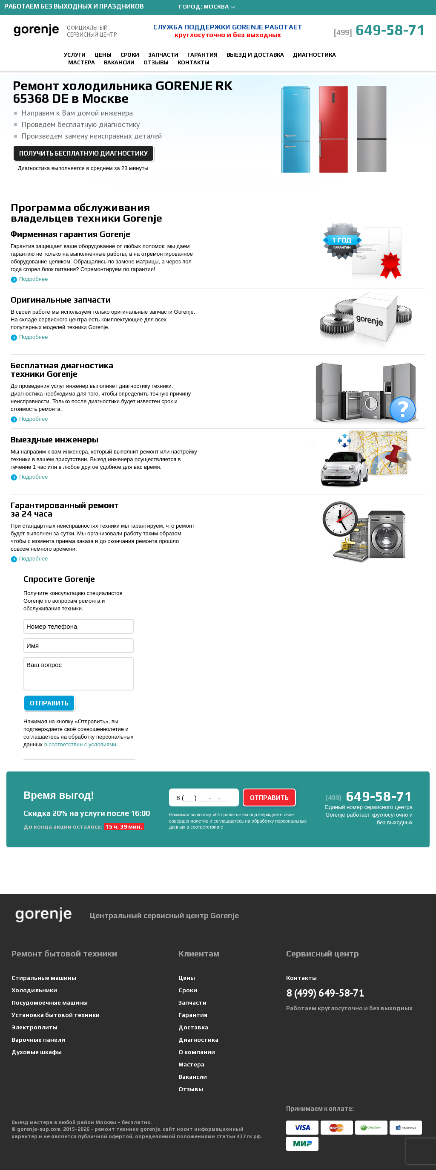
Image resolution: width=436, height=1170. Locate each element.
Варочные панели (38, 1039)
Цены (103, 55)
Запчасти (163, 55)
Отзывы (156, 62)
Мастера (81, 62)
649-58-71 (379, 29)
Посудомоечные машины (49, 1002)
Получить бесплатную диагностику (83, 153)
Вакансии (119, 62)
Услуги (75, 55)
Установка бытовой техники (55, 1014)
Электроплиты (34, 1027)
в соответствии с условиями (80, 744)
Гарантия (202, 55)
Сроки (129, 55)
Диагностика (314, 55)
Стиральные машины (43, 977)
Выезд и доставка (255, 55)
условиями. (236, 826)
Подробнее (33, 279)
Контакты (193, 62)
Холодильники (34, 990)
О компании (196, 1052)
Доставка (193, 1027)
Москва (216, 6)
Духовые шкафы (36, 1052)
